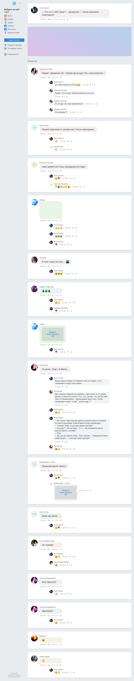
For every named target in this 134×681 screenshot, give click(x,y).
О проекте (14, 673)
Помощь (18, 675)
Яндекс (8, 22)
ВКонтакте (10, 29)
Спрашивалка (11, 54)
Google (8, 19)
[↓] (64, 19)
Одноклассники (11, 32)
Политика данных (14, 677)
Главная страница (13, 45)
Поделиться (67, 19)
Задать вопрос (14, 40)
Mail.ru (8, 16)
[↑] (60, 19)
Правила (11, 675)
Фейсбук (9, 26)
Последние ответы (13, 48)
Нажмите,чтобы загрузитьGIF (52, 334)
